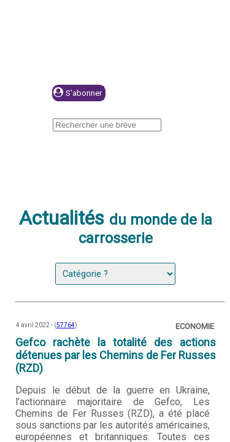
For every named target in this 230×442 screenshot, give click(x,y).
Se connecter (163, 93)
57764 (65, 325)
